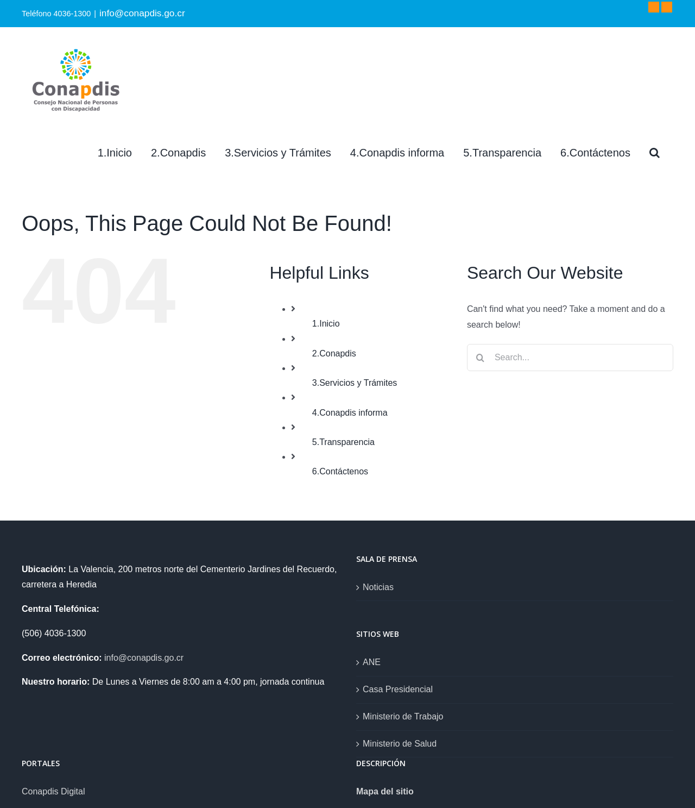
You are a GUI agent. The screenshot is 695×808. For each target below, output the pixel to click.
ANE (372, 662)
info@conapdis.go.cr (142, 13)
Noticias (378, 587)
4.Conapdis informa (350, 412)
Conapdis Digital (53, 791)
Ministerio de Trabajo (403, 716)
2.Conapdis (334, 353)
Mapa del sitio (385, 791)
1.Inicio (326, 323)
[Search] (654, 153)
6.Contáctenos (340, 471)
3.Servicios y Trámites (354, 382)
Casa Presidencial (398, 689)
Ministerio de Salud (400, 743)
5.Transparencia (343, 442)
